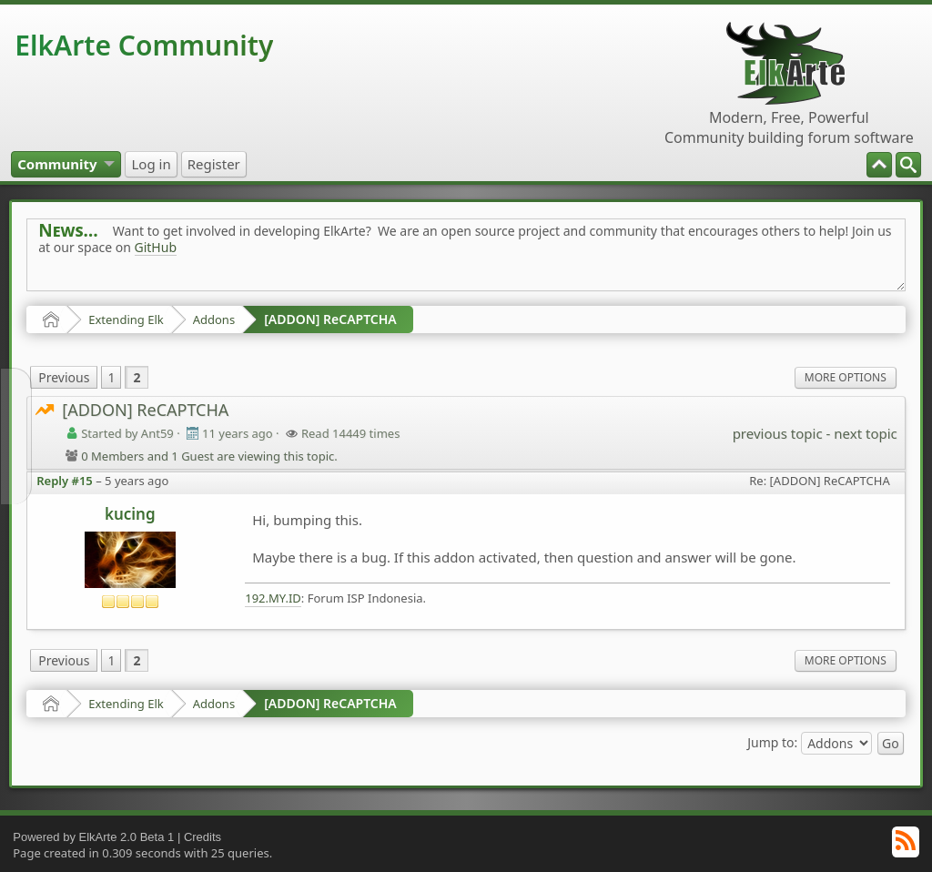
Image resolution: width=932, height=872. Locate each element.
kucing (130, 513)
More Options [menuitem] (845, 377)
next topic (865, 433)
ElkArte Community (144, 45)
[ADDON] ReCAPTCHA (330, 319)
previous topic (778, 433)
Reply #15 (64, 480)
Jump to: (772, 742)
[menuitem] (908, 164)
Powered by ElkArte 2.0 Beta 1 (93, 837)
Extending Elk (125, 319)
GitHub (156, 247)
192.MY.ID (273, 598)
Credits (202, 837)
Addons (214, 319)
